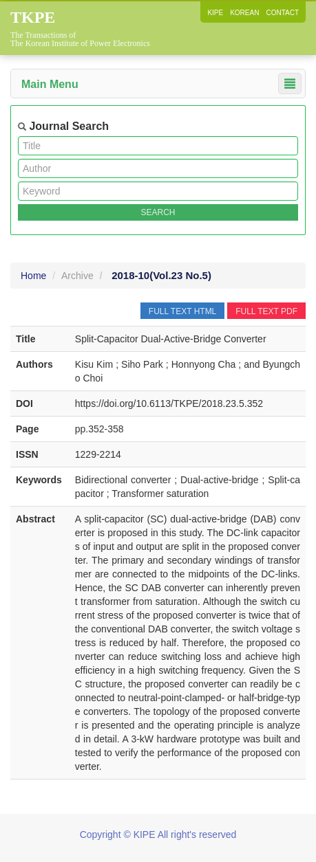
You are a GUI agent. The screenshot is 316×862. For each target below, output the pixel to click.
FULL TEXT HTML (182, 311)
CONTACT (282, 12)
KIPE (215, 12)
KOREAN (244, 12)
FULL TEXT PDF (266, 311)
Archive (77, 275)
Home (33, 275)
